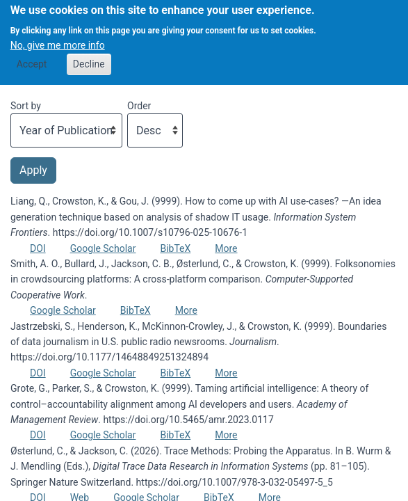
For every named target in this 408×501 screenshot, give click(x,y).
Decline (89, 55)
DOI (38, 248)
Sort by (25, 105)
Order (139, 105)
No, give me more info (57, 37)
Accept (32, 55)
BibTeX (175, 248)
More (226, 248)
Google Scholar (103, 248)
